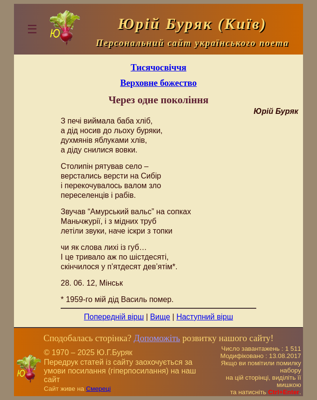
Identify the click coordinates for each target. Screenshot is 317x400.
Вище (160, 317)
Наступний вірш (204, 317)
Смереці (98, 388)
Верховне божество (158, 83)
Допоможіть (156, 338)
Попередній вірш (114, 317)
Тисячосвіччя (158, 67)
